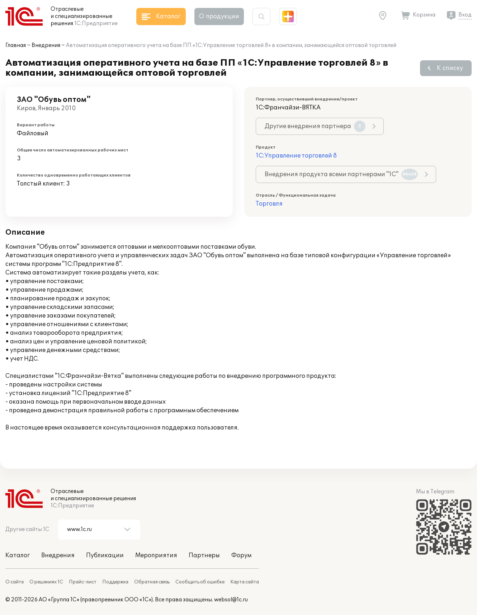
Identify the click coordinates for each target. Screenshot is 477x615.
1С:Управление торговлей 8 (296, 155)
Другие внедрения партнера (315, 126)
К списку (450, 68)
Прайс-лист (82, 582)
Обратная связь (152, 582)
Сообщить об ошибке (200, 582)
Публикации (105, 555)
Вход (465, 15)
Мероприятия (156, 555)
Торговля (269, 203)
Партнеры (204, 555)
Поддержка (115, 582)
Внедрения (46, 45)
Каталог (17, 555)
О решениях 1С (46, 582)
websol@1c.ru (231, 600)
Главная (15, 45)
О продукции (219, 16)
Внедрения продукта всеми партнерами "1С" (341, 174)
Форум (241, 555)
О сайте (14, 582)
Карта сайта (244, 582)
